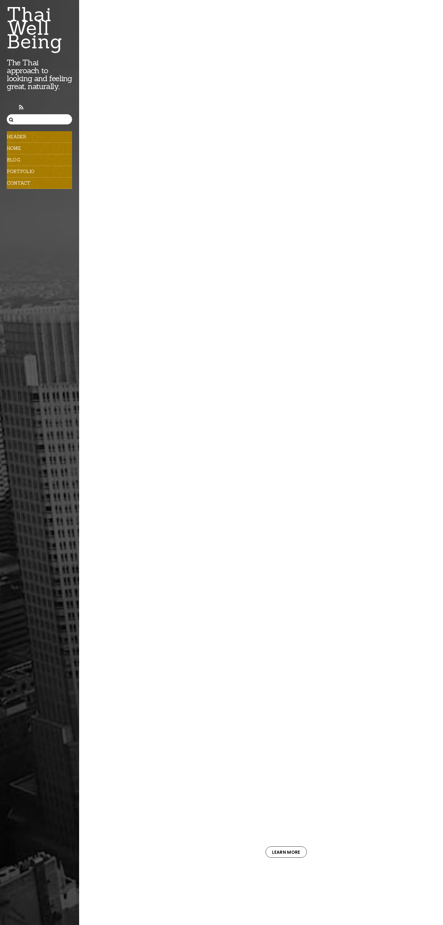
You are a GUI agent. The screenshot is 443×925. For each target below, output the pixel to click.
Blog (13, 160)
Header (16, 136)
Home (14, 148)
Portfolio (20, 171)
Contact (19, 183)
